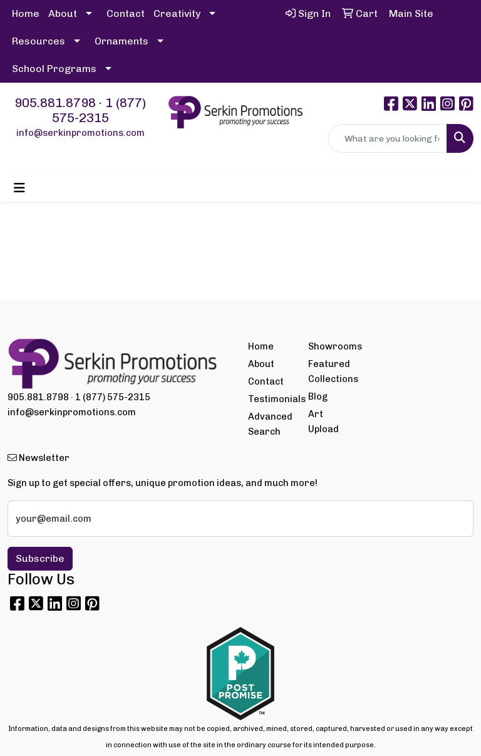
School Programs (54, 69)
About (62, 13)
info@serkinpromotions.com (80, 132)
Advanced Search (270, 424)
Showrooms (330, 346)
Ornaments (121, 41)
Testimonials (270, 399)
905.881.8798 (55, 102)
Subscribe (40, 558)
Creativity (176, 13)
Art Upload (323, 421)
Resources (38, 41)
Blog (318, 396)
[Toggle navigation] (19, 188)
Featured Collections (330, 371)
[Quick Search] (387, 138)
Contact (125, 13)
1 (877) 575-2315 (99, 110)
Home (25, 13)
